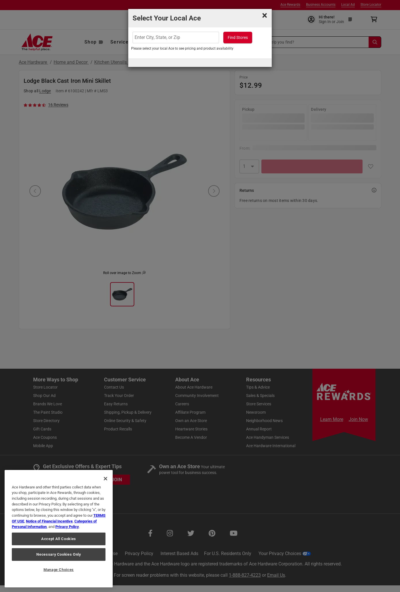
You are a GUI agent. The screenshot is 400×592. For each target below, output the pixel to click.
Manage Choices (59, 569)
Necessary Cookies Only (58, 554)
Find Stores (238, 37)
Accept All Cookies (58, 539)
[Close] (105, 478)
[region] (59, 528)
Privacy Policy (67, 526)
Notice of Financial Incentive (49, 521)
